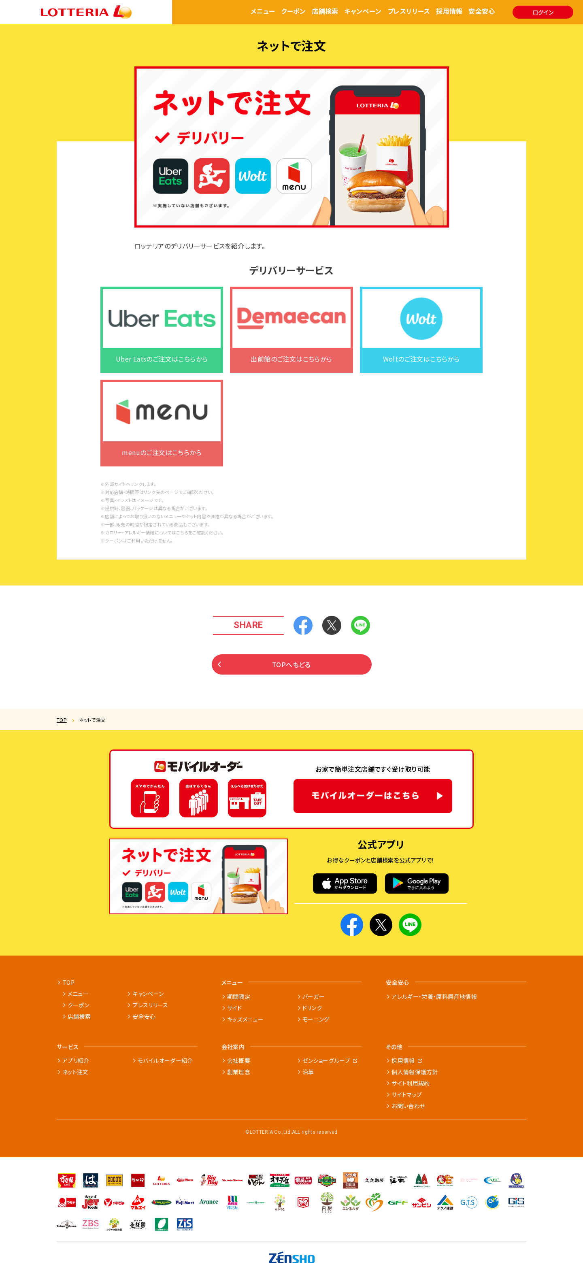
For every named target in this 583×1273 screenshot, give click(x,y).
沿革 (308, 1072)
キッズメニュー (245, 1019)
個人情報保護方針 (415, 1072)
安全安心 (481, 12)
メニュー (263, 12)
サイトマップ (407, 1094)
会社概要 (238, 1060)
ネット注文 (75, 1072)
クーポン (293, 12)
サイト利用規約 (411, 1083)
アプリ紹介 (75, 1060)
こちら (182, 544)
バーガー (313, 996)
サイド (234, 1008)
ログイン (542, 12)
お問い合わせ (408, 1106)
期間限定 (238, 996)
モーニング (316, 1019)
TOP (62, 719)
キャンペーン (362, 12)
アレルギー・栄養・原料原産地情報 (434, 996)
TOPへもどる (264, 675)
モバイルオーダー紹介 (165, 1060)
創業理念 (238, 1072)
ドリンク (312, 1008)
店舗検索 (325, 12)
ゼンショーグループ (326, 1060)
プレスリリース (408, 12)
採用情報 (449, 12)
